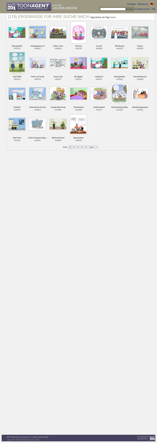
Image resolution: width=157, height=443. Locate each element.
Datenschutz (16, 437)
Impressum (26, 437)
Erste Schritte (43, 437)
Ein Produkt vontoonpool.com (143, 438)
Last (91, 147)
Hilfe (153, 9)
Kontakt (34, 437)
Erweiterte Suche (142, 9)
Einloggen (131, 4)
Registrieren (143, 4)
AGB (8, 437)
